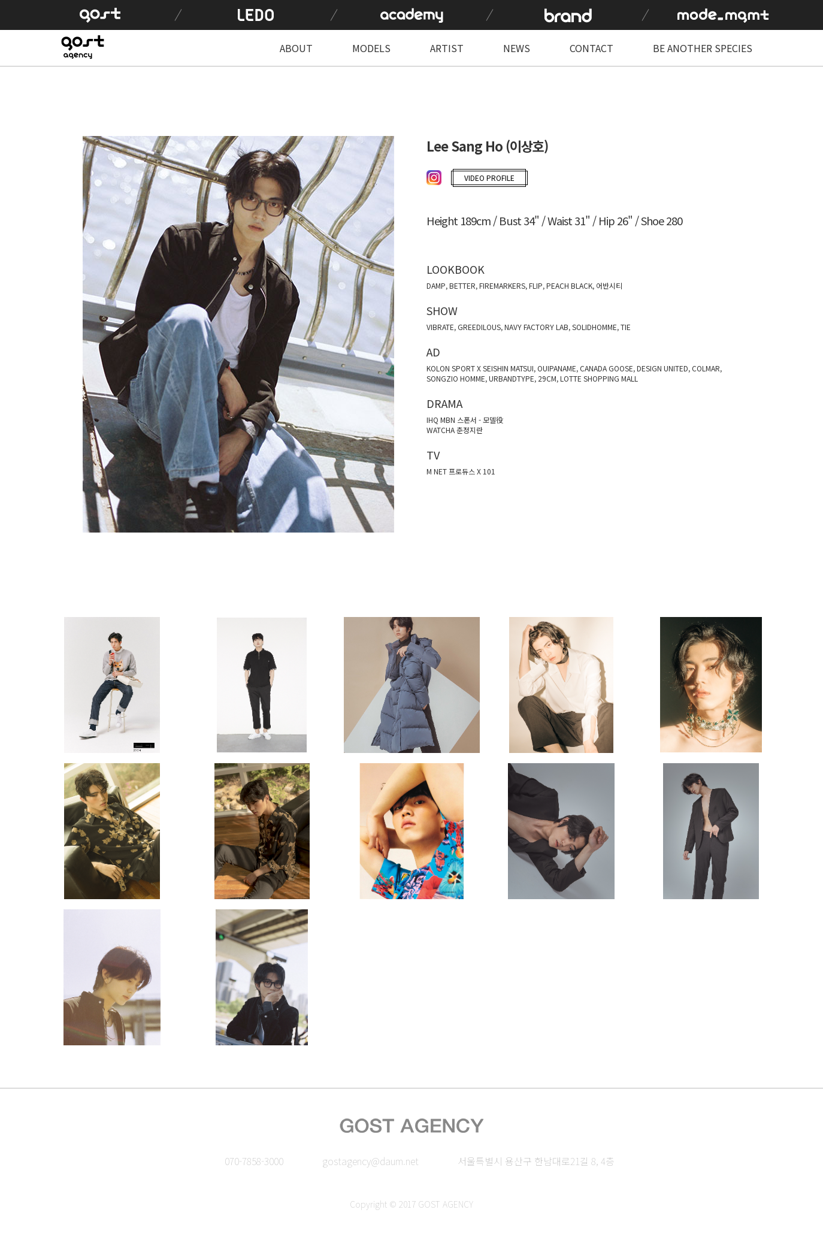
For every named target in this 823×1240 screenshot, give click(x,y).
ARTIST (447, 48)
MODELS (371, 48)
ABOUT (296, 48)
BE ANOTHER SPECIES (702, 48)
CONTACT (591, 48)
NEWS (516, 48)
